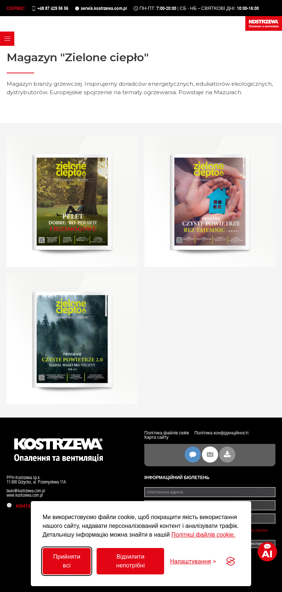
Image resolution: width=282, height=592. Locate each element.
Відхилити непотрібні (130, 561)
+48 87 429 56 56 (52, 8)
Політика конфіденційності (221, 432)
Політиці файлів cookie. (203, 535)
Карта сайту (156, 437)
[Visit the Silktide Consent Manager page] (230, 561)
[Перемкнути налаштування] (193, 561)
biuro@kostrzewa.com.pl (26, 490)
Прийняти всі (66, 561)
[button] (7, 39)
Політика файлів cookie (166, 432)
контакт (21, 506)
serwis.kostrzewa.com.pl (104, 8)
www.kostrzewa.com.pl (25, 495)
